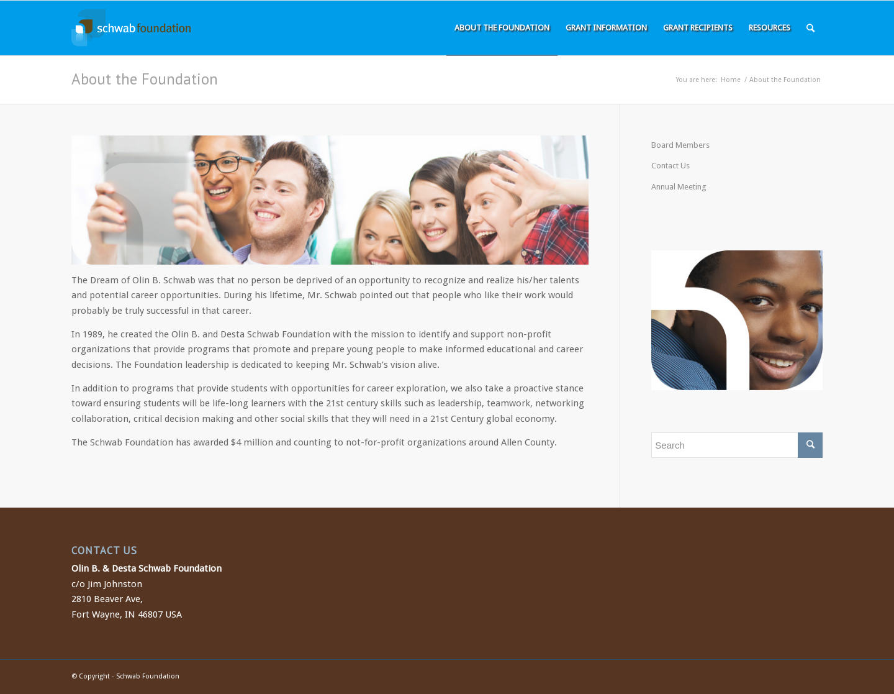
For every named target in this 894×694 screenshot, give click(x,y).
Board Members (680, 145)
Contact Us (670, 165)
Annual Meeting (679, 186)
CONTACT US (104, 550)
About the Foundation (144, 79)
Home (731, 80)
